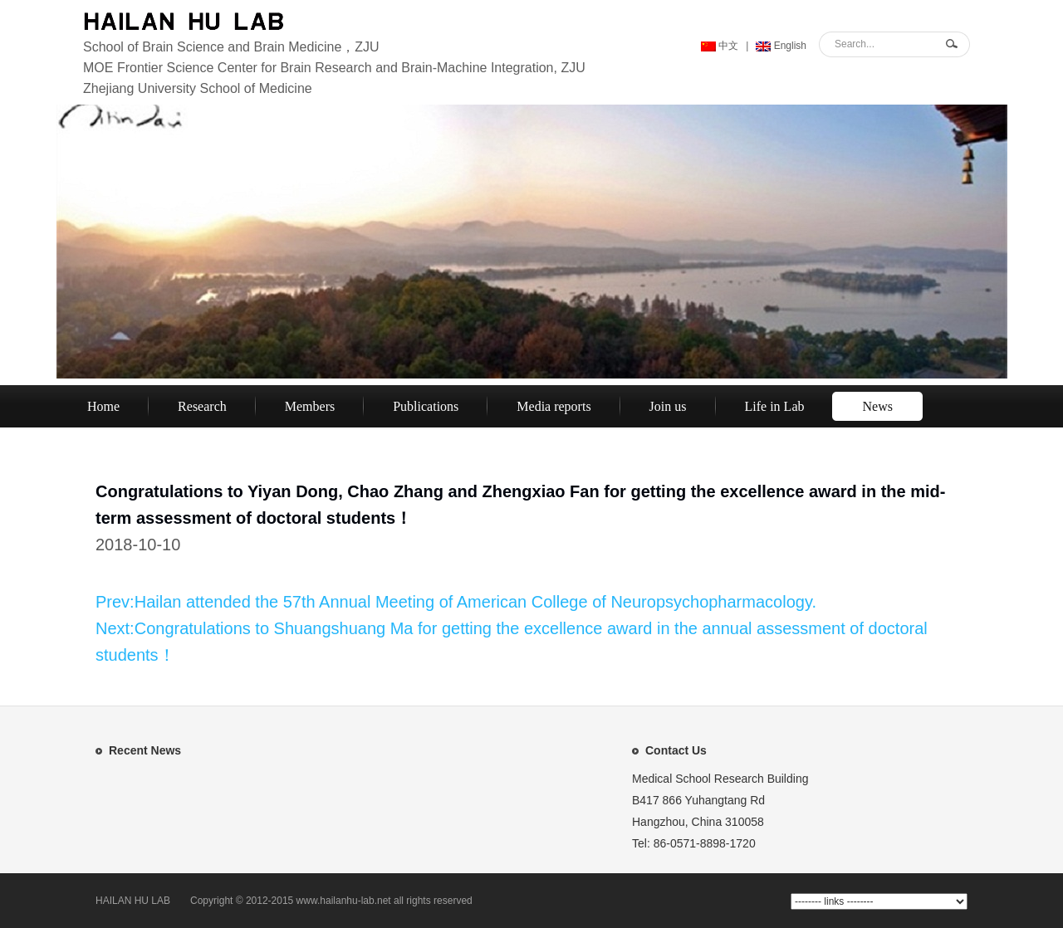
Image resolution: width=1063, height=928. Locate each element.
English (781, 45)
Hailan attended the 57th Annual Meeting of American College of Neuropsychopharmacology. (475, 602)
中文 (719, 45)
